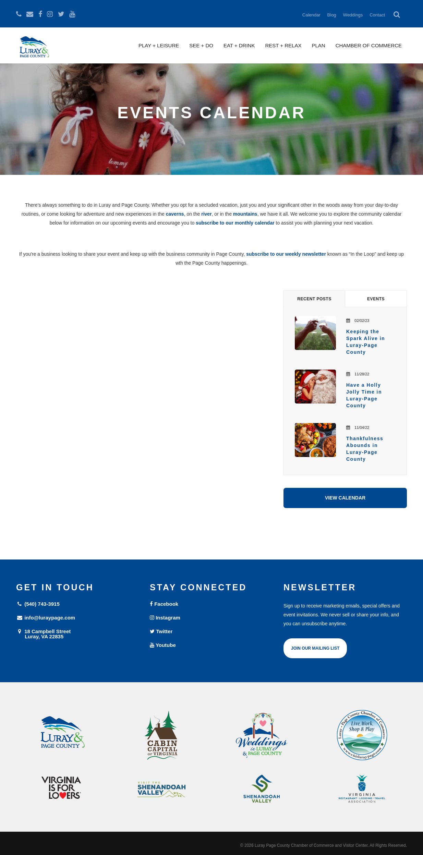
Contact (377, 14)
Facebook (164, 604)
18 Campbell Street (78, 633)
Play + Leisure (158, 45)
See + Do (201, 45)
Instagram (165, 618)
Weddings (353, 14)
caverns (175, 214)
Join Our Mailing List (315, 648)
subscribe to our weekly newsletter (286, 254)
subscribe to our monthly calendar (235, 223)
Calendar (311, 14)
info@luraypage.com (45, 618)
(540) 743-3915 (38, 604)
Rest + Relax (283, 45)
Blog (331, 14)
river (206, 214)
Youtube (163, 645)
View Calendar (345, 498)
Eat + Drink (239, 45)
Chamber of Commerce (369, 45)
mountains (245, 214)
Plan (318, 45)
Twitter (161, 631)
